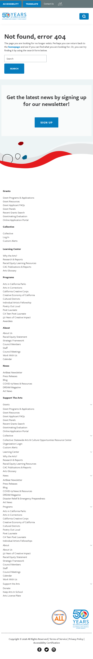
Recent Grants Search (14, 212)
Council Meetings (11, 351)
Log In (6, 237)
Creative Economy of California (19, 295)
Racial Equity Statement (15, 336)
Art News (7, 391)
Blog (5, 380)
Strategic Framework (13, 340)
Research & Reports (13, 259)
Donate (6, 588)
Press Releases (10, 376)
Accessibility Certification (46, 642)
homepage (14, 47)
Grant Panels (9, 209)
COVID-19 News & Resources (17, 383)
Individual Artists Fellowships (17, 541)
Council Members (12, 344)
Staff (5, 348)
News (5, 475)
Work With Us (10, 355)
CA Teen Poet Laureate (14, 313)
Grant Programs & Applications (18, 197)
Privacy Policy (76, 639)
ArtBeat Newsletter (12, 372)
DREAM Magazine (12, 387)
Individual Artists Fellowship (17, 302)
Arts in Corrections (12, 287)
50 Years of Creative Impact (17, 317)
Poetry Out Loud (11, 306)
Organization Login (12, 443)
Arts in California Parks (14, 284)
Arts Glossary (9, 270)
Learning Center (11, 452)
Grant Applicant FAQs (14, 205)
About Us (7, 333)
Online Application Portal (16, 220)
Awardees (8, 321)
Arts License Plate (12, 595)
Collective (8, 233)
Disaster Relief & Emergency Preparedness (24, 498)
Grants (6, 404)
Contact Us (49, 4)
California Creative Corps (16, 291)
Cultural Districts (11, 299)
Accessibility (11, 3)
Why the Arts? (10, 255)
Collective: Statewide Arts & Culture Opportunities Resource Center (37, 440)
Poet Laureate (10, 310)
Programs (8, 506)
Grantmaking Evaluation (15, 216)
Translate (32, 3)
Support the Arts (11, 583)
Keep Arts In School (13, 592)
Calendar (7, 359)
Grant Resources (11, 201)
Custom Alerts (10, 241)
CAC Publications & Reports (17, 267)
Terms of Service (58, 639)
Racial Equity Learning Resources (19, 263)
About (6, 545)
